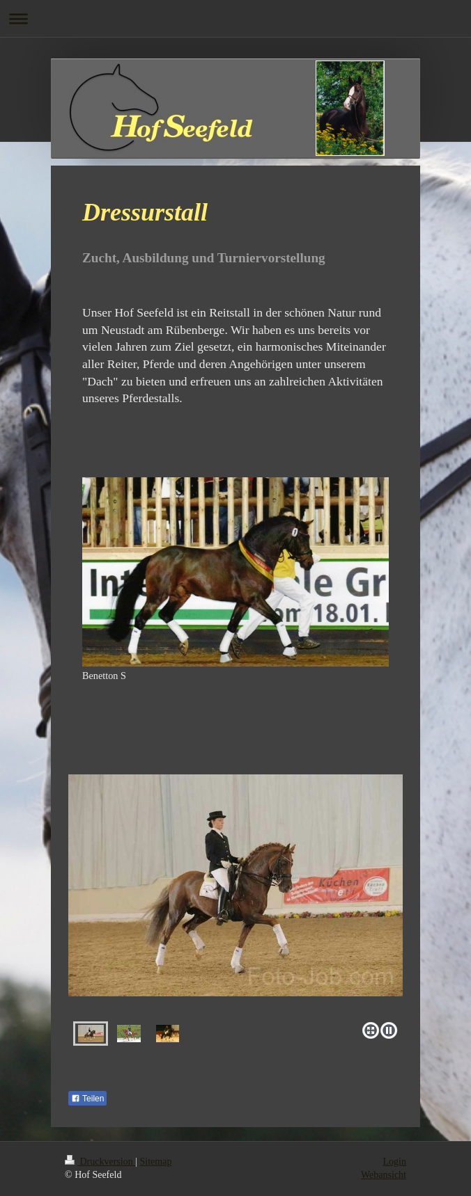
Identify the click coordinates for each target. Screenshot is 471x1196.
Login (394, 1161)
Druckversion (100, 1161)
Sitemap (156, 1161)
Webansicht (383, 1175)
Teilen (87, 1098)
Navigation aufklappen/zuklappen (235, 18)
